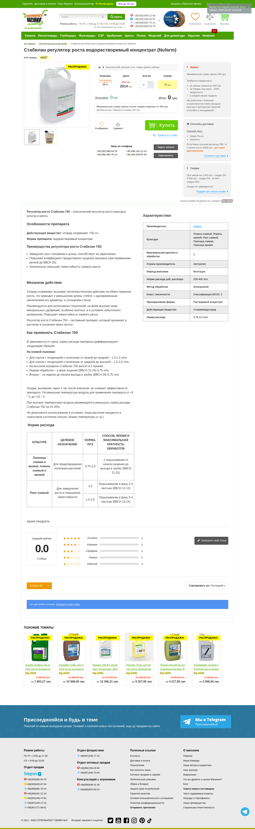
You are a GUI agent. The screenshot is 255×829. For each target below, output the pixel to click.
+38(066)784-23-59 (90, 768)
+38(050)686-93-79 (36, 779)
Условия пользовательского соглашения (151, 798)
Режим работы (34, 750)
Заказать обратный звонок (186, 3)
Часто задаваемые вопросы (198, 793)
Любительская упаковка (143, 779)
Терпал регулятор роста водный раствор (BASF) (172, 669)
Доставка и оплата (45, 3)
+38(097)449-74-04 (90, 772)
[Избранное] (195, 19)
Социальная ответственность (199, 807)
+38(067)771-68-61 (36, 807)
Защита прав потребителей (144, 788)
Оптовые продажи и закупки (145, 774)
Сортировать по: (199, 585)
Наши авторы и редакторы (197, 765)
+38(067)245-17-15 (36, 803)
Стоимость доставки (215, 155)
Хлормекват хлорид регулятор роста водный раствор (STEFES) (206, 669)
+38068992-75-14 (144, 22)
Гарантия (27, 3)
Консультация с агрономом (96, 779)
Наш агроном (190, 770)
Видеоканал (189, 774)
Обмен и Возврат (139, 784)
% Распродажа (105, 3)
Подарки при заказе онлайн (211, 191)
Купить (167, 125)
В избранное (101, 128)
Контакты (135, 756)
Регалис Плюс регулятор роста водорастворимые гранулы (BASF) (138, 671)
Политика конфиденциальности (147, 803)
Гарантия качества (140, 793)
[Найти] (116, 17)
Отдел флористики (90, 750)
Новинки (187, 756)
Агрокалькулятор (84, 3)
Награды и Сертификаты (196, 798)
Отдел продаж (34, 767)
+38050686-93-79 (144, 26)
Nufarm (198, 226)
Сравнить (118, 128)
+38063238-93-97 (144, 19)
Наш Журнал (65, 3)
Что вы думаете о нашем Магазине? (202, 779)
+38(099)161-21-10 (36, 793)
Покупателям (137, 765)
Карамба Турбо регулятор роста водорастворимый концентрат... (71, 669)
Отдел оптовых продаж (93, 762)
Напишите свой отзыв (211, 540)
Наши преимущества (194, 803)
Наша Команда (191, 760)
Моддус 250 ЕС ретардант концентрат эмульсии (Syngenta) (105, 669)
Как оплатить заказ (140, 770)
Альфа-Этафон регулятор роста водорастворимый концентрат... (37, 669)
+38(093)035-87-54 (36, 784)
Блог (185, 784)
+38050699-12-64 (144, 15)
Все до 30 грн (126, 3)
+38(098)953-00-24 (90, 789)
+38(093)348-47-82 (36, 798)
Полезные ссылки (143, 750)
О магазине (191, 750)
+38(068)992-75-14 (36, 788)
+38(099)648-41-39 (90, 784)
